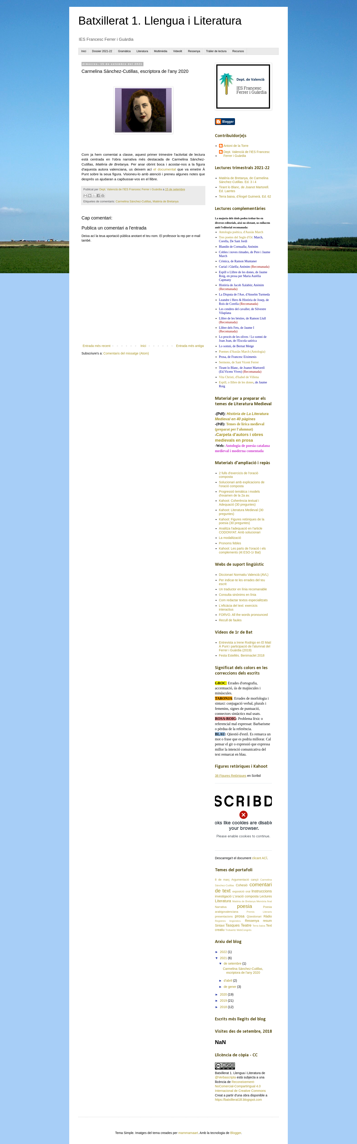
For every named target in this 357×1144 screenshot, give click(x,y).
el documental (164, 169)
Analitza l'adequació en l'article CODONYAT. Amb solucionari (241, 530)
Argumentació (240, 879)
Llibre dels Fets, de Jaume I (236, 327)
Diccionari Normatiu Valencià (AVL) (243, 574)
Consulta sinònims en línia (237, 594)
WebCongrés (244, 930)
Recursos (238, 51)
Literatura (142, 51)
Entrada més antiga (190, 346)
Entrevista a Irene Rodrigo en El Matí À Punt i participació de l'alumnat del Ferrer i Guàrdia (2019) (245, 646)
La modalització (230, 538)
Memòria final (264, 901)
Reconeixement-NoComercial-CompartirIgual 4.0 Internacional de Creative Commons (240, 1086)
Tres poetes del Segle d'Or (235, 237)
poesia (244, 906)
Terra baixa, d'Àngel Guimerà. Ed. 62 (245, 196)
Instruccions (261, 891)
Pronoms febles (230, 543)
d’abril (228, 980)
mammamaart (188, 1133)
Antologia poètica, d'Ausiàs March (241, 232)
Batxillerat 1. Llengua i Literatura (160, 20)
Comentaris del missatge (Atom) (126, 353)
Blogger (235, 1133)
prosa (240, 916)
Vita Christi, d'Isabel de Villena (239, 377)
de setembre (233, 963)
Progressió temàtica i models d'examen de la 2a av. (239, 493)
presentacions (224, 916)
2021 (224, 958)
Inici (83, 51)
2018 (224, 1007)
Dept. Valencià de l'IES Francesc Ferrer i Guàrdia (247, 154)
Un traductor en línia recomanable (243, 589)
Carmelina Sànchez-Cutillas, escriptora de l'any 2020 (243, 970)
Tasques (232, 925)
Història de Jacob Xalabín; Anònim (241, 285)
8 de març (222, 879)
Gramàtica (124, 51)
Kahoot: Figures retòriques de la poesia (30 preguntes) (241, 521)
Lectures (266, 896)
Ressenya (194, 51)
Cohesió (241, 885)
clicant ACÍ (259, 858)
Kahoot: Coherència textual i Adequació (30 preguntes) (239, 502)
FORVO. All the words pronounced (243, 615)
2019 (224, 1000)
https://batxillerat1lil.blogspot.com (238, 1099)
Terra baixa (258, 925)
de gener (230, 987)
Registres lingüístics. (228, 921)
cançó (255, 879)
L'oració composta (246, 896)
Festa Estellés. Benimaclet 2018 (242, 655)
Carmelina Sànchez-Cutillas (133, 201)
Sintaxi (219, 925)
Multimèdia (160, 51)
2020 (224, 994)
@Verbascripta (225, 1077)
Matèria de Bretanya (165, 201)
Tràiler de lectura (216, 51)
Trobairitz (230, 930)
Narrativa (221, 907)
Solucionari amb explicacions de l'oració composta (242, 484)
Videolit (177, 51)
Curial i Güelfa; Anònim (234, 266)
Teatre (246, 925)
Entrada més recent (96, 346)
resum (267, 920)
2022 (224, 952)
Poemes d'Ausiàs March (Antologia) (242, 351)
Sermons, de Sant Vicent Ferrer (239, 362)
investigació (223, 896)
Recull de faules (230, 620)
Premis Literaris (259, 911)
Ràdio (267, 916)
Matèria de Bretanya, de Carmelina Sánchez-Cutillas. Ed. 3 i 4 (243, 180)
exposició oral (241, 891)
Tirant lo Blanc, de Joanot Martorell (242, 367)
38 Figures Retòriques (230, 775)
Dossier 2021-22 (102, 51)
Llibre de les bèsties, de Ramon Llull (242, 318)
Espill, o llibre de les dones (236, 382)
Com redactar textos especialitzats (243, 600)
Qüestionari (254, 916)
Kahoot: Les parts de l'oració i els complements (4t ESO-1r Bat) (242, 550)
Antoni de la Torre (236, 146)
